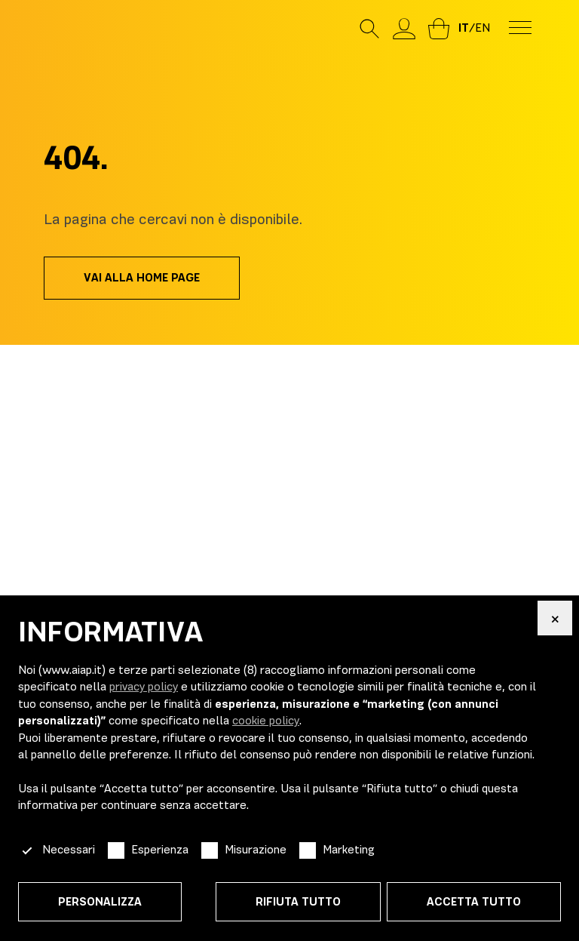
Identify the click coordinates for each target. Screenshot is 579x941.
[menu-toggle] (520, 26)
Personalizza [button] (100, 902)
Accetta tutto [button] (474, 902)
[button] (555, 618)
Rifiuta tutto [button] (298, 902)
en (482, 28)
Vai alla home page (142, 277)
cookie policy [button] (265, 720)
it (463, 28)
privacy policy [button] (143, 686)
